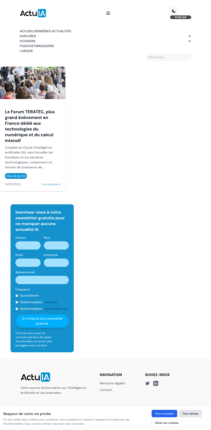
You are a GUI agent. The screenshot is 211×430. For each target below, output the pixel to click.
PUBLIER (180, 17)
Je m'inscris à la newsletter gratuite (42, 321)
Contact (106, 390)
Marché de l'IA (16, 176)
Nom (47, 237)
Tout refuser (190, 413)
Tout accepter (164, 413)
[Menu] (108, 13)
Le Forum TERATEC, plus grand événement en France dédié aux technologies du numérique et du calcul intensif (30, 126)
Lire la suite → (51, 184)
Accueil (27, 31)
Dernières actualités (52, 31)
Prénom (20, 237)
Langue (26, 51)
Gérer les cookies (167, 423)
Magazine (45, 46)
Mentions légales (112, 383)
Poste (19, 255)
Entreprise (51, 255)
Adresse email (25, 272)
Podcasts (28, 46)
